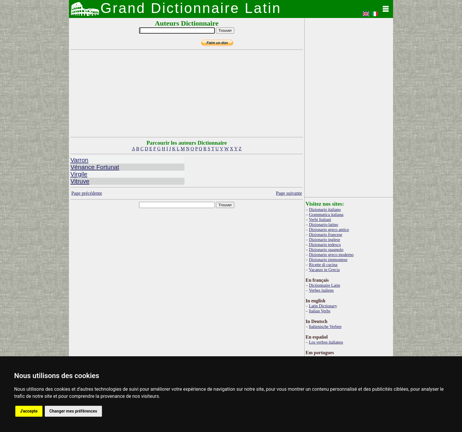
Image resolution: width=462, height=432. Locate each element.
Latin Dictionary (323, 306)
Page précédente (86, 193)
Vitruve (79, 181)
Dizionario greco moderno (331, 254)
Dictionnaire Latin (324, 285)
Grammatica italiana (326, 214)
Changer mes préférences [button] (73, 411)
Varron (79, 159)
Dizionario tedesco (325, 244)
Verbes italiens (321, 290)
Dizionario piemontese (328, 259)
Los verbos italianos (326, 342)
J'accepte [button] (29, 411)
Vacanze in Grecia (324, 269)
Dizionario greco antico (329, 229)
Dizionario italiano (325, 209)
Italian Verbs (319, 311)
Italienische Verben (325, 326)
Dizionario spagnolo (326, 249)
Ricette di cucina (323, 264)
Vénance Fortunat (94, 167)
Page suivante (289, 193)
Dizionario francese (325, 234)
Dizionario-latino (323, 224)
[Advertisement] (187, 93)
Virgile (78, 174)
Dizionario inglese (324, 239)
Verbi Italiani (320, 219)
